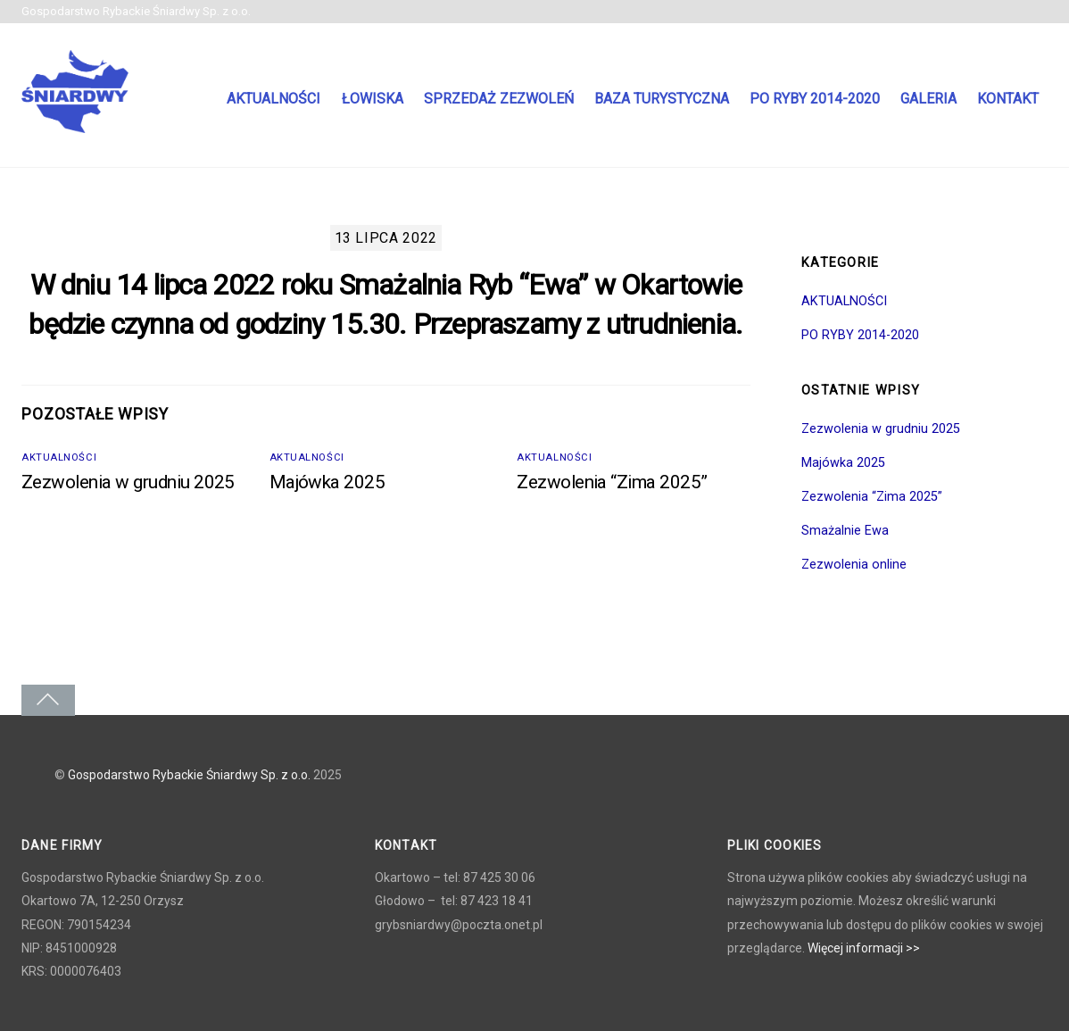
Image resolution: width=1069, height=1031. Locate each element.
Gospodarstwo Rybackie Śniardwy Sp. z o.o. (189, 775)
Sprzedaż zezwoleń (499, 98)
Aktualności (273, 98)
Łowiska (372, 98)
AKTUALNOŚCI (58, 457)
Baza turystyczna (661, 98)
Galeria (928, 98)
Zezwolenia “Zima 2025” (612, 482)
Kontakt (1008, 98)
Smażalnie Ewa (845, 530)
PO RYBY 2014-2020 (815, 98)
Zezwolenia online (854, 564)
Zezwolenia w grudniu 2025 (128, 482)
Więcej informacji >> (864, 948)
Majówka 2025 (327, 482)
